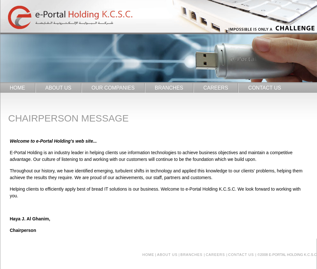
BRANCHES (169, 88)
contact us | (242, 255)
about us (167, 255)
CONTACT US (264, 88)
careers (216, 255)
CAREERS (215, 88)
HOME (17, 88)
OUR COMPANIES (113, 88)
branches (192, 255)
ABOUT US (58, 88)
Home (148, 255)
